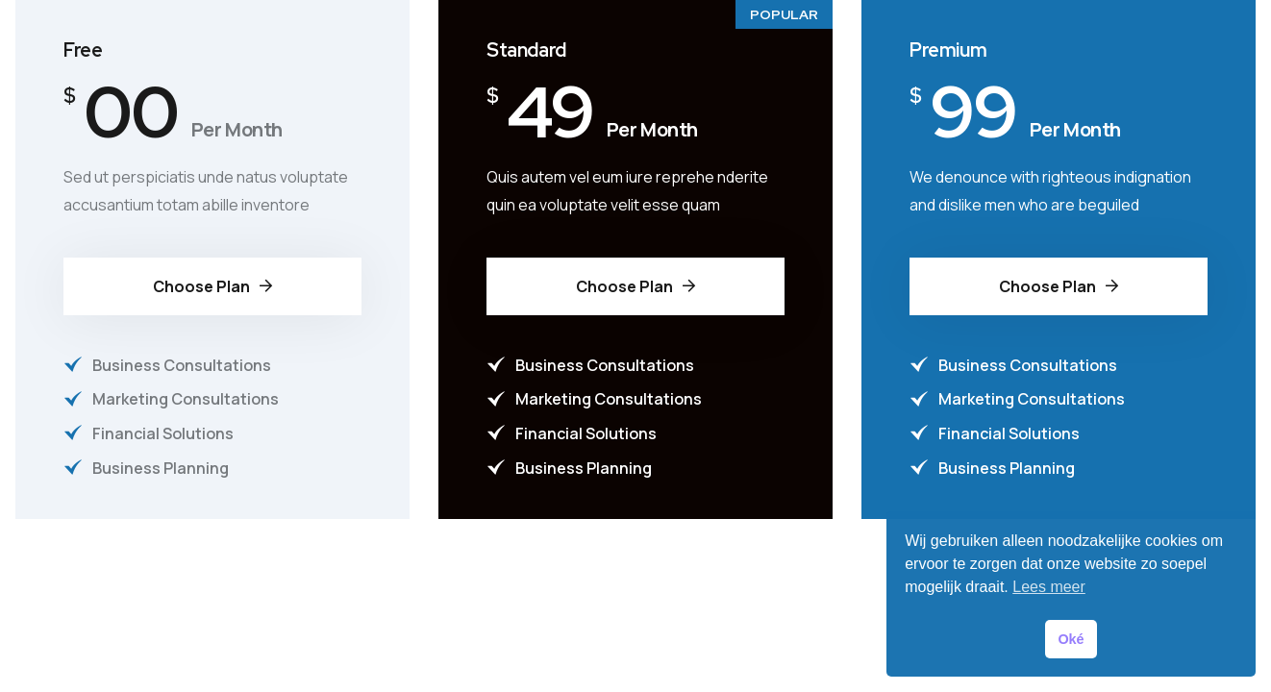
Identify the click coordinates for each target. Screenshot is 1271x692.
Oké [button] (1071, 639)
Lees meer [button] (1048, 587)
